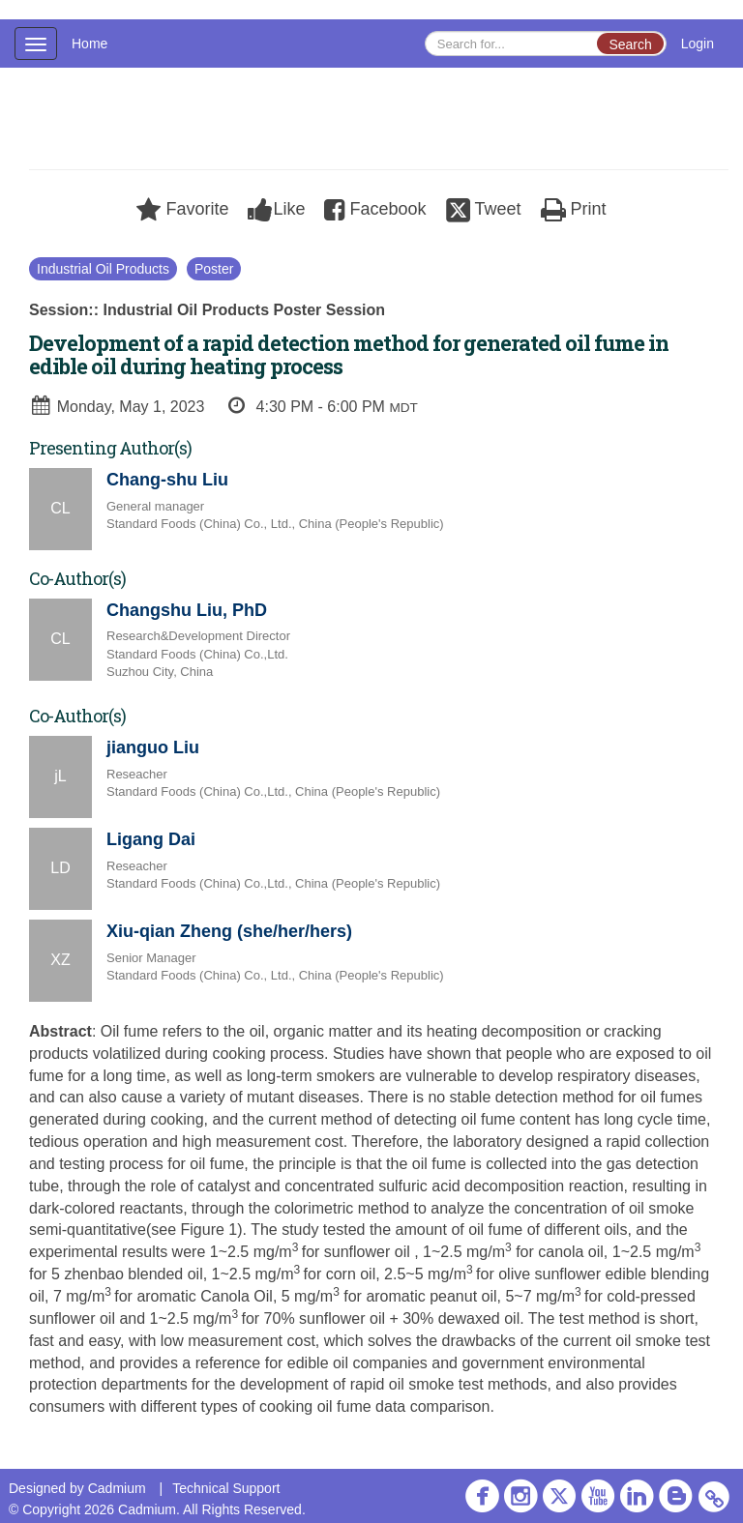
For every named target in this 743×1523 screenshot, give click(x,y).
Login (697, 43)
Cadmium (117, 1488)
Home (89, 43)
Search (630, 44)
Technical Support (226, 1488)
